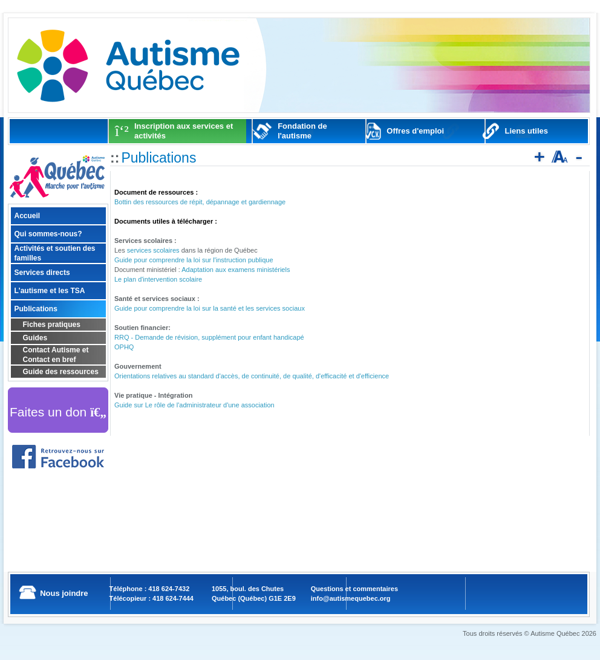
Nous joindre (64, 593)
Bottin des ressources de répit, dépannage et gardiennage (199, 201)
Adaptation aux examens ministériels (235, 269)
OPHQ (124, 347)
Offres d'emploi (415, 130)
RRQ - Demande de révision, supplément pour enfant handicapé (209, 337)
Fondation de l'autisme (302, 130)
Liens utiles (527, 130)
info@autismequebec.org (351, 598)
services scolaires (153, 250)
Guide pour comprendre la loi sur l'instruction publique (193, 260)
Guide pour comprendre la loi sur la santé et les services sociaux (209, 308)
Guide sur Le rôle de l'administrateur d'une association (194, 405)
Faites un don (58, 412)
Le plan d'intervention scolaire (158, 279)
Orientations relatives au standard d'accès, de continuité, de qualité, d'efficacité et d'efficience (251, 376)
